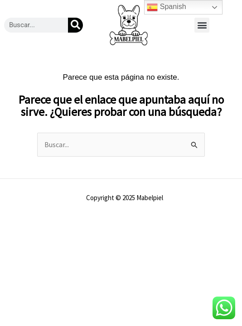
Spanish (166, 7)
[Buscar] (75, 25)
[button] (201, 25)
